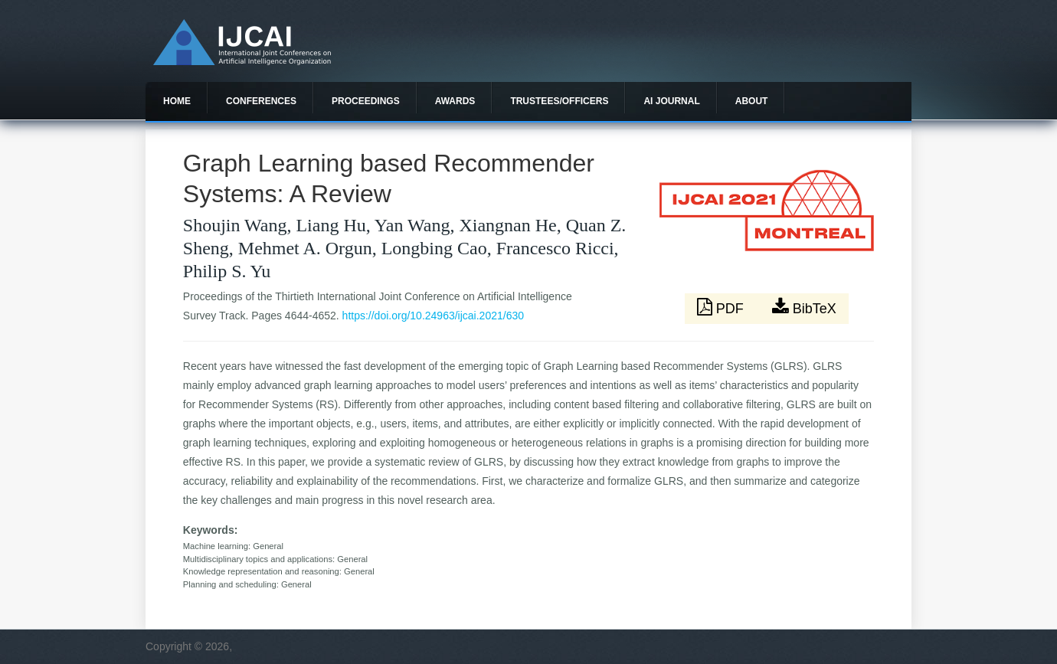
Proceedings (366, 101)
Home (177, 101)
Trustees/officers (559, 101)
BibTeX (804, 307)
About (751, 101)
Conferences (261, 101)
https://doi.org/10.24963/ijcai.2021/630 (433, 315)
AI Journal (671, 101)
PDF (722, 307)
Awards (455, 101)
